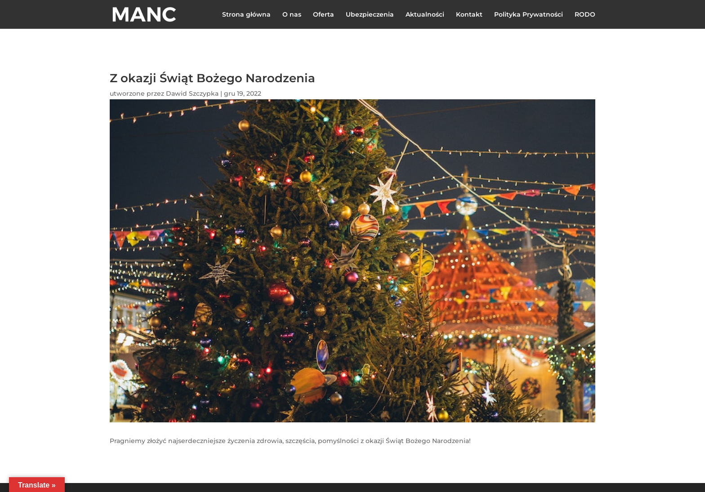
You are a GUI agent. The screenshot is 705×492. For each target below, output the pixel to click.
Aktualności (425, 14)
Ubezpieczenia (370, 14)
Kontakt (469, 14)
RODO (585, 14)
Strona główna (246, 14)
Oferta (323, 14)
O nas (291, 14)
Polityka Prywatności (528, 14)
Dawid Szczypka (192, 93)
